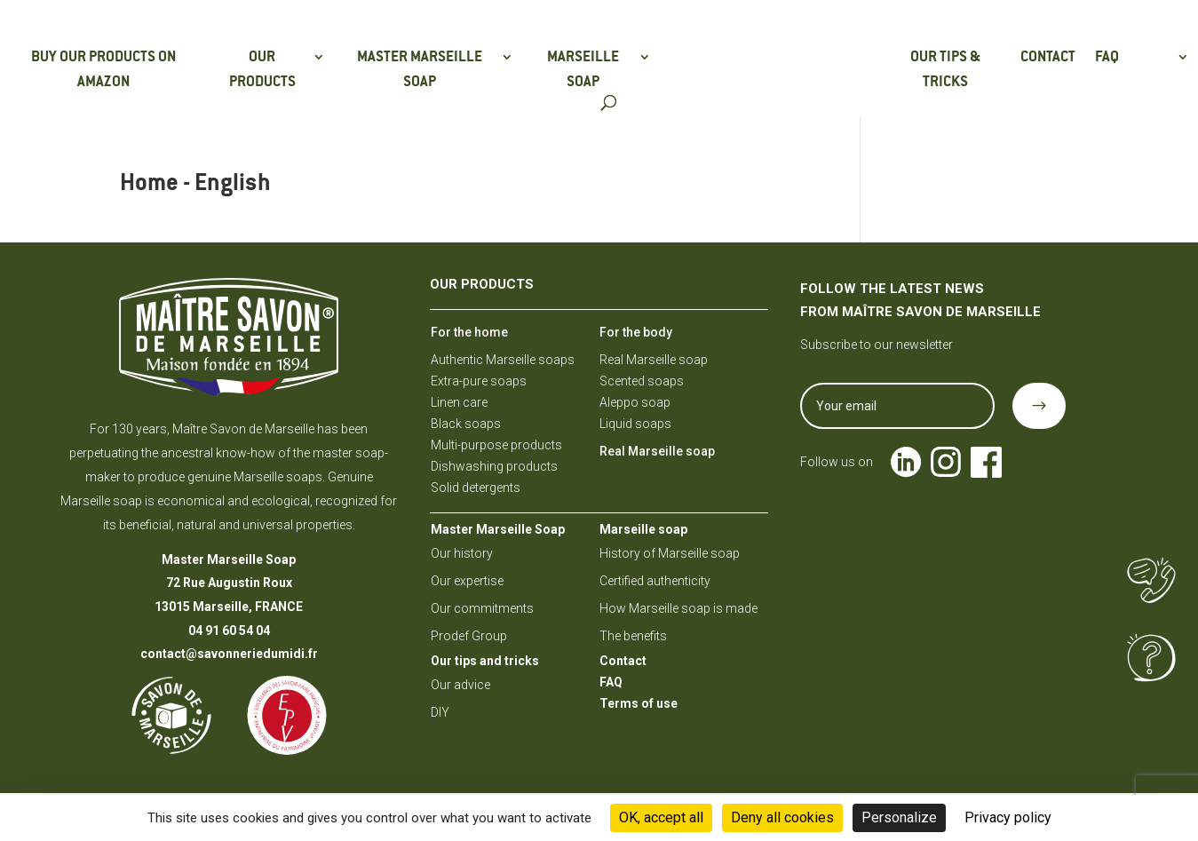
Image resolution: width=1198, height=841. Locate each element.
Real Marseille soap (653, 360)
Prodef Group (469, 636)
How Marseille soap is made (678, 608)
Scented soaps (641, 381)
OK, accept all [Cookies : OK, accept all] (661, 817)
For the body (635, 332)
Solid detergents (475, 487)
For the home (469, 332)
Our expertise (467, 581)
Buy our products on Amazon (103, 69)
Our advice (460, 685)
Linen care (459, 402)
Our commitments (482, 608)
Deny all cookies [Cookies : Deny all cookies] (782, 817)
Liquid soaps (635, 424)
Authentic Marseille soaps (503, 360)
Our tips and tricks (485, 661)
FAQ (1107, 56)
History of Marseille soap (669, 553)
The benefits (633, 636)
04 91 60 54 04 (229, 630)
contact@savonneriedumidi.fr (229, 654)
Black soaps (466, 424)
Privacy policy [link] (1007, 817)
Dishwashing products (494, 466)
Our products (262, 69)
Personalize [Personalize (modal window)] (899, 817)
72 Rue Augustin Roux (229, 582)
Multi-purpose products (496, 445)
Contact (1047, 56)
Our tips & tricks (945, 69)
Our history (462, 553)
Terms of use (638, 703)
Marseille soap (583, 69)
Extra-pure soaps (479, 381)
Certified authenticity (654, 581)
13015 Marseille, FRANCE (229, 606)
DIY (440, 712)
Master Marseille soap (419, 69)
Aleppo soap (634, 402)
